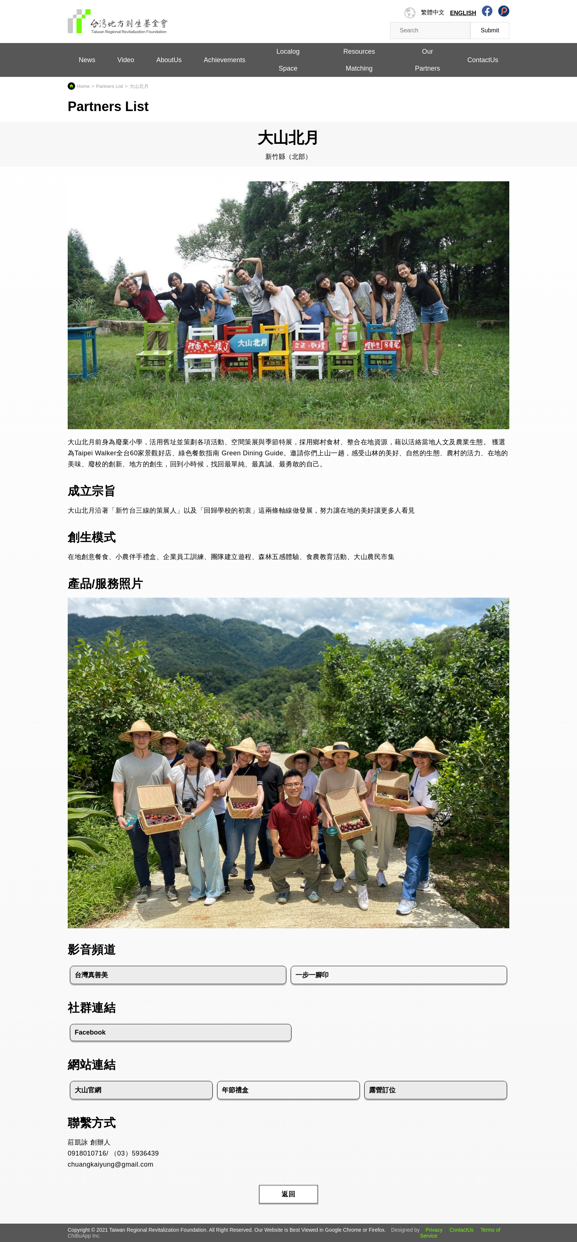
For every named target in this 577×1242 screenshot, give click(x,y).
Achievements (224, 60)
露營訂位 (382, 1090)
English (463, 13)
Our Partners (427, 60)
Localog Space (288, 60)
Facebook (90, 1032)
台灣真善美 (91, 975)
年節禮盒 (235, 1090)
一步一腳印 (312, 975)
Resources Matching (359, 60)
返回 (288, 1194)
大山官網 (88, 1090)
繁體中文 (433, 12)
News (87, 60)
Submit (490, 30)
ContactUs (482, 60)
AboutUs (169, 60)
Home (83, 86)
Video (125, 60)
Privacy (434, 1230)
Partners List (109, 86)
